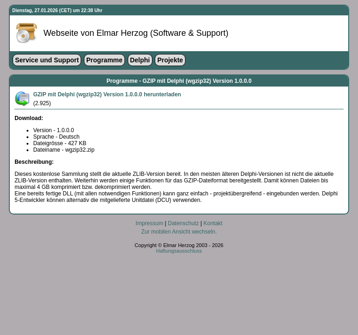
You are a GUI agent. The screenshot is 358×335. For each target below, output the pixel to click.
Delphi (140, 60)
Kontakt (212, 223)
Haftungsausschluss (179, 251)
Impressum (149, 223)
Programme (104, 60)
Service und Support (47, 60)
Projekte (170, 60)
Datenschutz (183, 223)
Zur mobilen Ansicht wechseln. (179, 231)
